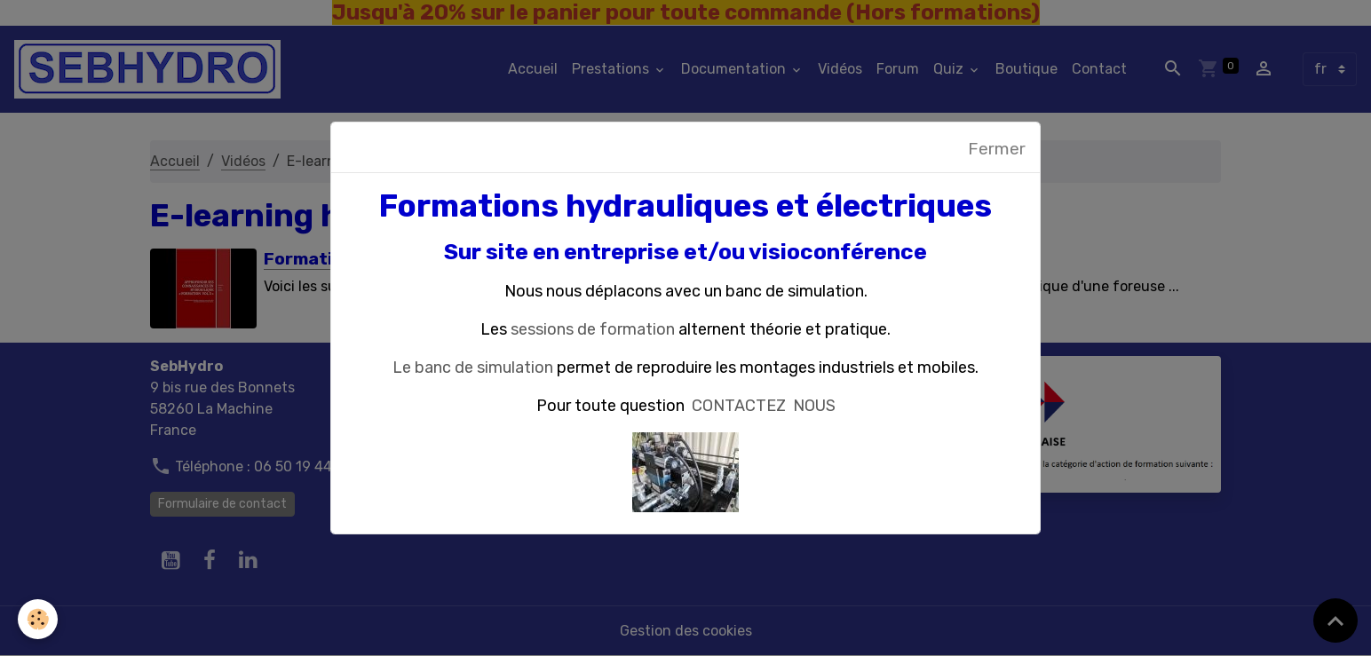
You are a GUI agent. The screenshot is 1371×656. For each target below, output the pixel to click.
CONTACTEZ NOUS (764, 405)
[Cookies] (38, 619)
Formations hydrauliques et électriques (685, 206)
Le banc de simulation (472, 367)
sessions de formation (593, 329)
